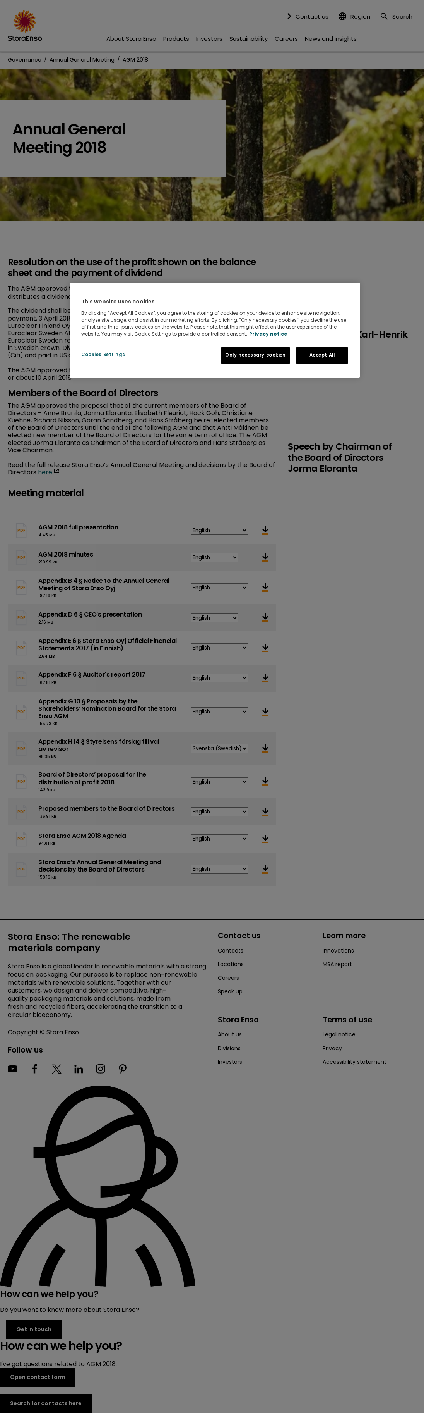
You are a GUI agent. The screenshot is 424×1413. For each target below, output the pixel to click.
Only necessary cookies (255, 355)
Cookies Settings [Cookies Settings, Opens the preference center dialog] (103, 355)
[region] (215, 330)
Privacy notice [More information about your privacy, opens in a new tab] (268, 334)
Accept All (322, 355)
